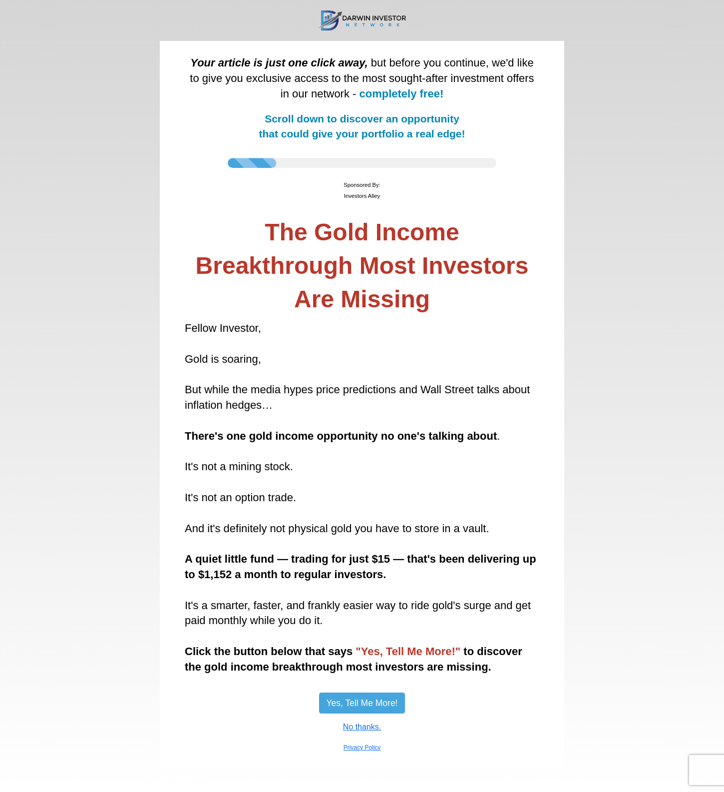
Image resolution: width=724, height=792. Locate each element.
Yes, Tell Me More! (362, 703)
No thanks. (362, 727)
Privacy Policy (362, 747)
